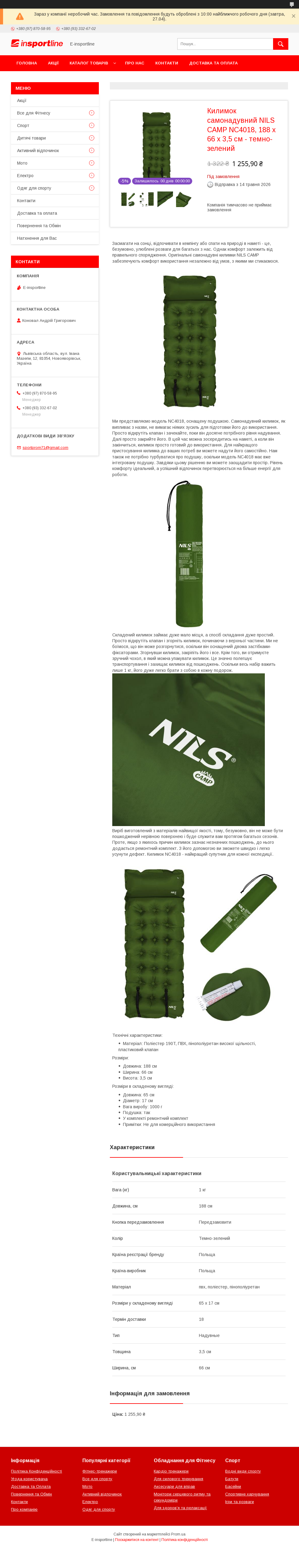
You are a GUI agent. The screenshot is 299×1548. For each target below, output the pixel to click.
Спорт (23, 125)
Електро (25, 175)
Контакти (166, 63)
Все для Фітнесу (33, 113)
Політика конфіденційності (184, 1540)
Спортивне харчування (247, 1494)
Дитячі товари (31, 138)
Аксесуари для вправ (174, 1486)
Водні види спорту (243, 1471)
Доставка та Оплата (31, 1486)
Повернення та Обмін (42, 79)
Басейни (233, 1486)
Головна (26, 63)
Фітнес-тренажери (99, 1471)
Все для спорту (97, 1479)
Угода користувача (29, 1479)
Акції (53, 63)
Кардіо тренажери (171, 1471)
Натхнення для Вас (37, 238)
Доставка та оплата (213, 63)
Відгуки (87, 79)
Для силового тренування (178, 1479)
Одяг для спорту (34, 188)
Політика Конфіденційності (36, 1471)
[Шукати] (280, 44)
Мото (22, 163)
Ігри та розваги (239, 1501)
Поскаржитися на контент (137, 1540)
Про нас (134, 63)
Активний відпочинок (38, 150)
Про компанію (24, 1509)
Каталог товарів (89, 63)
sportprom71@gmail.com (45, 447)
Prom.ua (178, 1534)
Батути (231, 1479)
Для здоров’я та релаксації (180, 1508)
